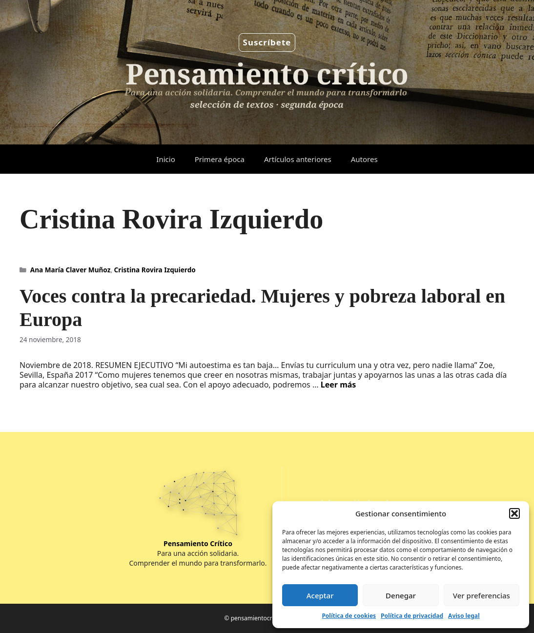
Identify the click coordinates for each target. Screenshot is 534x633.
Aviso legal (463, 616)
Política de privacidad (412, 616)
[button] (514, 513)
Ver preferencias (481, 595)
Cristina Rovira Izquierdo (155, 269)
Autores (364, 159)
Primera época (220, 159)
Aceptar (320, 595)
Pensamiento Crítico (198, 543)
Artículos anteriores (297, 159)
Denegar (401, 595)
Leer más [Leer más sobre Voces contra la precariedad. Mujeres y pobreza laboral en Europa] (338, 384)
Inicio (165, 159)
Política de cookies (349, 616)
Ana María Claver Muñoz (70, 269)
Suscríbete (267, 42)
